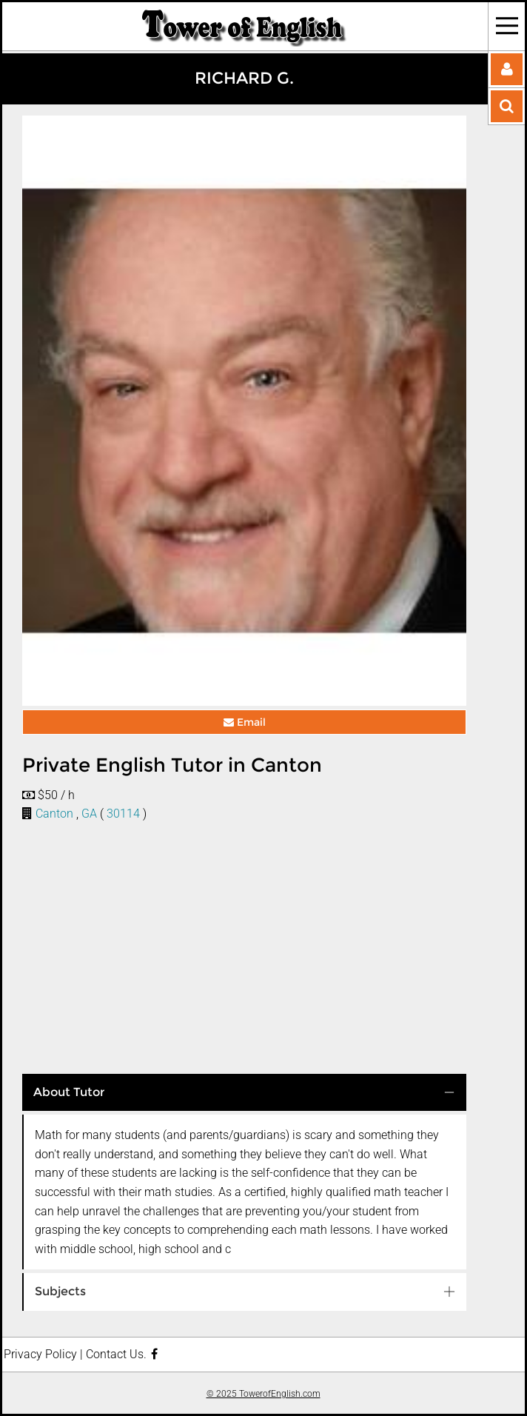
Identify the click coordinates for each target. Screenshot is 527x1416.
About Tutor (68, 1092)
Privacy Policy (40, 1354)
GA (89, 813)
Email (245, 722)
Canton (54, 813)
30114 (123, 813)
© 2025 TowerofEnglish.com (263, 1394)
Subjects (60, 1291)
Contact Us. (116, 1354)
